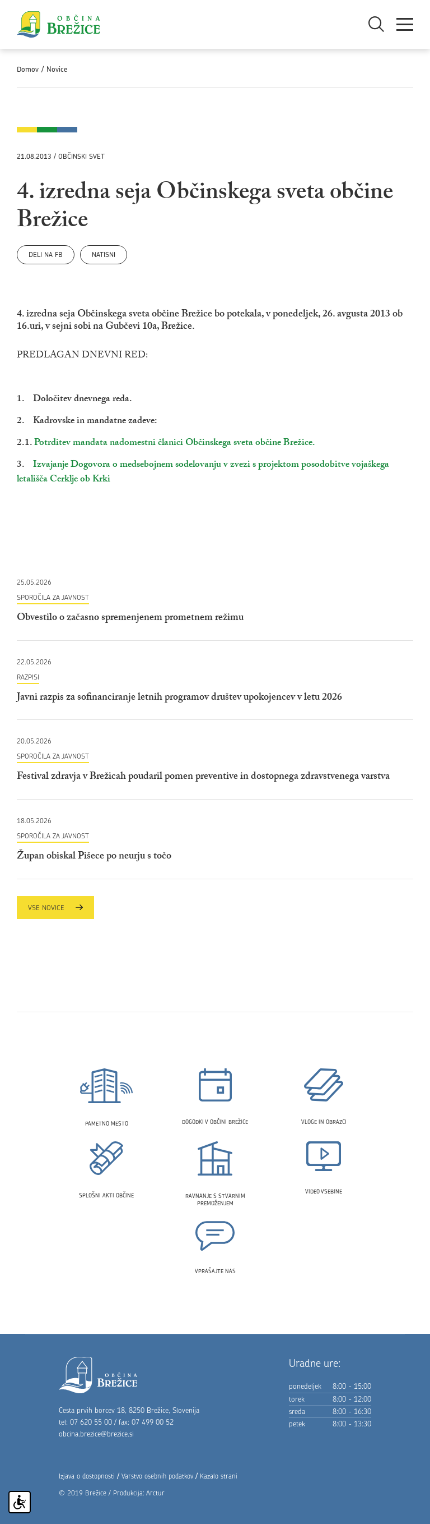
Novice (56, 69)
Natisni (103, 254)
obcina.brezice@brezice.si (96, 1434)
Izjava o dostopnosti (87, 1476)
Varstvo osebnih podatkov (157, 1476)
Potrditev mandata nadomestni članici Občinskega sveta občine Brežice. (174, 443)
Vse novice (55, 907)
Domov (28, 69)
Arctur (155, 1493)
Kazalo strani (218, 1476)
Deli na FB (46, 254)
